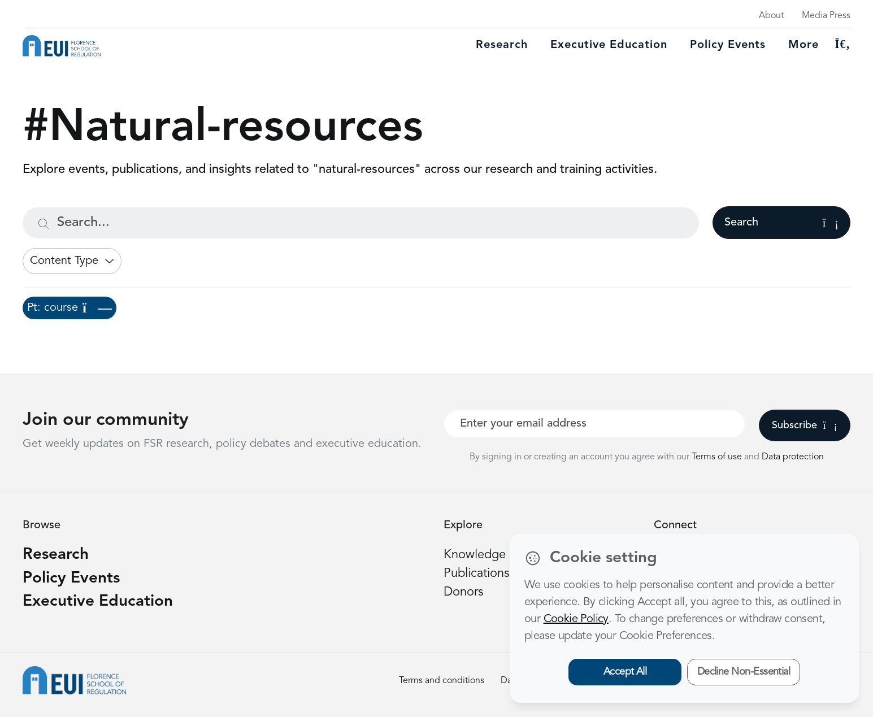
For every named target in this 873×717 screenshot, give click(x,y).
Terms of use (718, 457)
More (803, 45)
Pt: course (69, 308)
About (771, 15)
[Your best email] (594, 424)
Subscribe (804, 425)
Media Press (826, 15)
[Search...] (361, 222)
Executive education (608, 45)
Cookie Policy (576, 619)
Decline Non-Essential (744, 672)
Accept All (625, 672)
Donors (463, 592)
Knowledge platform (499, 555)
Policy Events (728, 45)
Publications (476, 573)
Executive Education (98, 602)
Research (502, 45)
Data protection (793, 457)
